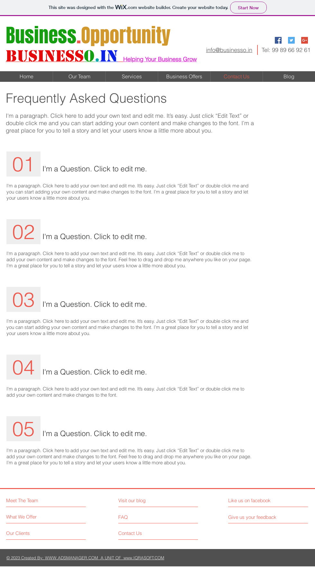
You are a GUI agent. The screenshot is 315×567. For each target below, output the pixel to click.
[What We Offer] (30, 516)
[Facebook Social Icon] (278, 40)
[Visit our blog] (146, 500)
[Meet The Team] (34, 500)
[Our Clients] (30, 533)
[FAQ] (136, 516)
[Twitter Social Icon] (291, 40)
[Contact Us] (142, 533)
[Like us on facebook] (257, 500)
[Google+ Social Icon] (304, 40)
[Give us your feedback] (255, 517)
